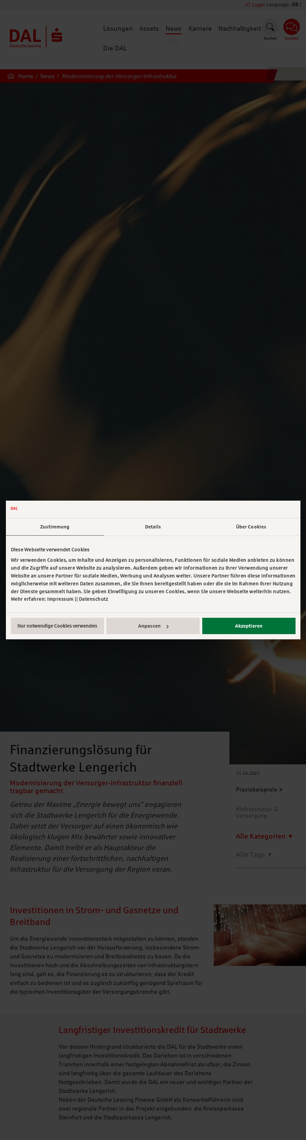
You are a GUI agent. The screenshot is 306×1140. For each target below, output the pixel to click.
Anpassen (153, 626)
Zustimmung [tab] (55, 526)
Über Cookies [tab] (251, 526)
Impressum (60, 599)
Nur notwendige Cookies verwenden (57, 626)
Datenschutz (93, 599)
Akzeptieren (248, 626)
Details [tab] (153, 526)
